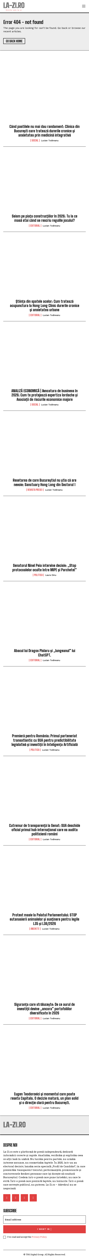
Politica (38, 575)
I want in (44, 1229)
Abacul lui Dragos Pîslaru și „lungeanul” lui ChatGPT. (44, 652)
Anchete (35, 928)
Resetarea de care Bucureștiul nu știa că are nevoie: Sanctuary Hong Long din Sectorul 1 (44, 482)
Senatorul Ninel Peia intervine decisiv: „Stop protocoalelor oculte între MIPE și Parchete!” (44, 567)
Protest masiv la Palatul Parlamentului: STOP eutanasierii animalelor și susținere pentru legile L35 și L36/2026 (44, 919)
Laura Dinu (50, 575)
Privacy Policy (39, 1236)
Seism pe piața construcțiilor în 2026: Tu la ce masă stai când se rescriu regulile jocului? (44, 218)
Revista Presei (35, 489)
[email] (44, 1219)
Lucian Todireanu (50, 140)
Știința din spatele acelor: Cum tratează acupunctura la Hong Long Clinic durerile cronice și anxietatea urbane (44, 305)
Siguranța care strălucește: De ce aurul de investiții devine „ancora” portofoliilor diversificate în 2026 (44, 1008)
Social (35, 140)
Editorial (35, 225)
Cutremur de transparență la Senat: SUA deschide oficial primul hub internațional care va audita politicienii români (44, 829)
